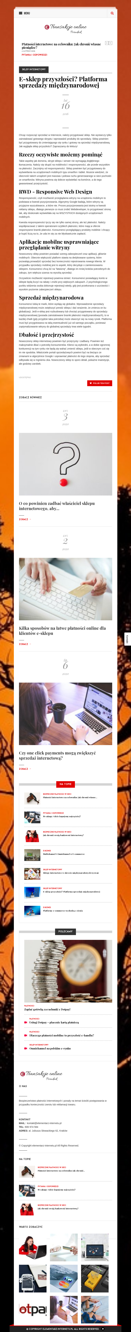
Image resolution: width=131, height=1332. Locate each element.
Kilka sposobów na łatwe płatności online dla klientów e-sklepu (62, 630)
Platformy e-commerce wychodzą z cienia (63, 910)
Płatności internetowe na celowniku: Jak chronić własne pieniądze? (61, 46)
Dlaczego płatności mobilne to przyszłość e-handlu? (61, 1035)
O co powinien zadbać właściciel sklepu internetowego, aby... (57, 505)
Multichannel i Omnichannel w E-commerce (64, 854)
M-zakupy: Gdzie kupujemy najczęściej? (62, 816)
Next (110, 43)
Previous (107, 43)
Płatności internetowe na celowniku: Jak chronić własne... (70, 797)
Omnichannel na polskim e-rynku (50, 1048)
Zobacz (25, 520)
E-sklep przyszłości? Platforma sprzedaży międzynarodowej (71, 891)
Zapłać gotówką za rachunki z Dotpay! (47, 1009)
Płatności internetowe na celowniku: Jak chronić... (61, 1170)
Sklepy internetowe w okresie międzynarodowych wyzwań (71, 873)
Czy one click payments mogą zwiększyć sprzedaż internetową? (57, 755)
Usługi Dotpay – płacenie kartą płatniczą (54, 1022)
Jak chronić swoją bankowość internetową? (63, 835)
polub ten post (100, 383)
